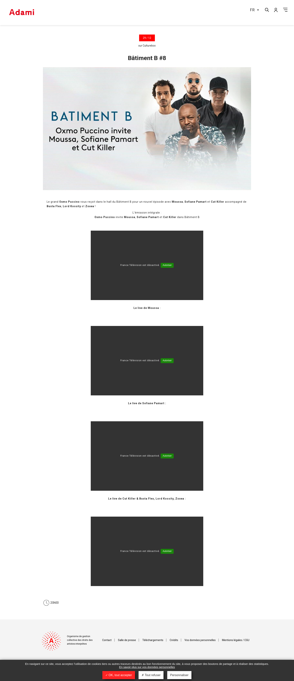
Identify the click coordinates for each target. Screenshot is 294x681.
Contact (107, 640)
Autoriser (167, 265)
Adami (21, 12)
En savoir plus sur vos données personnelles (147, 667)
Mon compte (276, 10)
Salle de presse (127, 640)
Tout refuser (151, 675)
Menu (285, 10)
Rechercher (266, 9)
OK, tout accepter (118, 675)
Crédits (174, 640)
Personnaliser (179, 675)
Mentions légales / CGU (235, 640)
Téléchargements (152, 640)
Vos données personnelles (200, 640)
